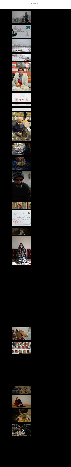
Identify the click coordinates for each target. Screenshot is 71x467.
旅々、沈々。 (39, 3)
